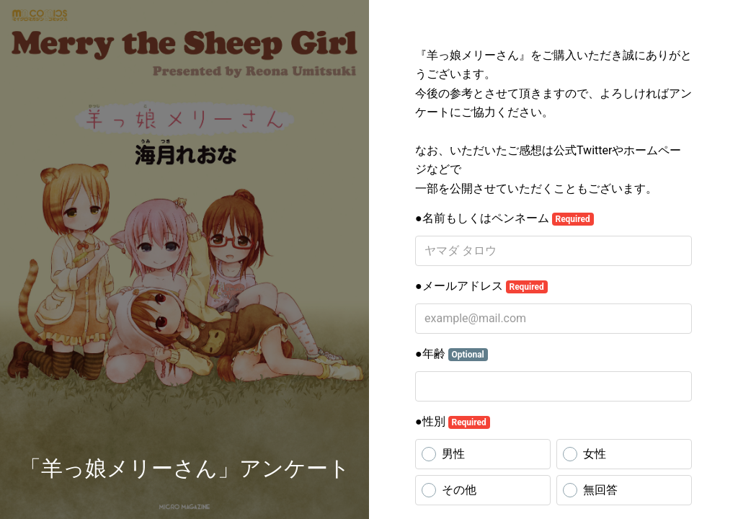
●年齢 (451, 354)
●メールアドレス (481, 286)
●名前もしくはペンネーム (504, 218)
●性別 (452, 421)
